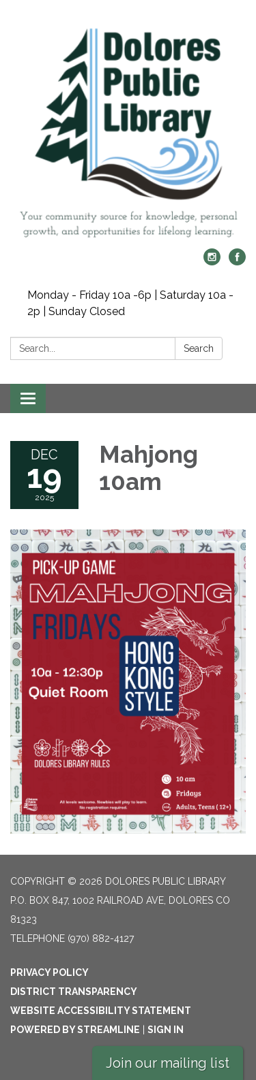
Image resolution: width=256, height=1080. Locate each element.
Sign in (165, 1029)
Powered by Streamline (75, 1029)
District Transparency (73, 991)
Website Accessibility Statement (100, 1010)
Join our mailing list (167, 1063)
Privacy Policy (49, 972)
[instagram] (212, 261)
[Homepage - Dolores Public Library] (128, 131)
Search (199, 348)
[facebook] (237, 261)
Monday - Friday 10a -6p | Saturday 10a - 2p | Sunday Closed (130, 303)
